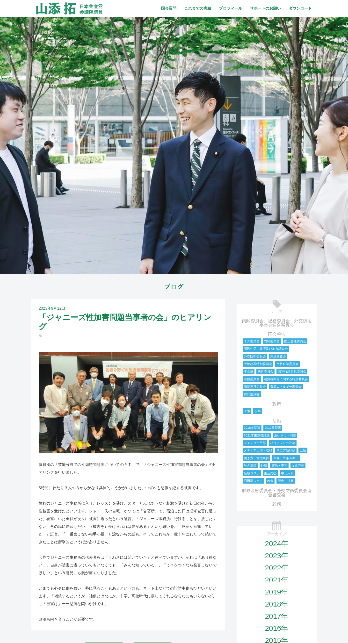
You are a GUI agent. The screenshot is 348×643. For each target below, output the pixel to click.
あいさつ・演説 (285, 435)
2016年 (276, 628)
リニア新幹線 (285, 450)
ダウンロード (300, 8)
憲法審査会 (278, 356)
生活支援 (270, 473)
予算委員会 (252, 341)
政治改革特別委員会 (258, 364)
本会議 (248, 371)
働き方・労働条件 (256, 458)
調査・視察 (286, 481)
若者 (270, 481)
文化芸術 (298, 465)
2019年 (276, 592)
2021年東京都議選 (257, 435)
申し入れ (287, 473)
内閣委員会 (272, 341)
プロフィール (230, 8)
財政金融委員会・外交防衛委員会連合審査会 (277, 492)
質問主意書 (252, 394)
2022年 (276, 568)
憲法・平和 (279, 465)
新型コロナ (252, 473)
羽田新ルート (253, 481)
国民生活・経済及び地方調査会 (266, 348)
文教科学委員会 (287, 364)
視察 (257, 411)
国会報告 (276, 334)
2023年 (276, 556)
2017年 (276, 616)
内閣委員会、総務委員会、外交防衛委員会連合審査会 (277, 323)
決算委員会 (265, 371)
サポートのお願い (265, 8)
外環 (264, 465)
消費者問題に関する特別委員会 (286, 379)
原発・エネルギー (285, 458)
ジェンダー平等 (255, 443)
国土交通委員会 (295, 341)
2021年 (276, 580)
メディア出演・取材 (258, 450)
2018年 (276, 604)
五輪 (303, 450)
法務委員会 (252, 379)
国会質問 (168, 8)
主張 (247, 411)
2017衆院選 (273, 427)
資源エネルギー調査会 (286, 386)
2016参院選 (252, 427)
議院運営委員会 (255, 386)
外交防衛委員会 (255, 356)
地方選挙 (250, 465)
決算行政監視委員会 (292, 371)
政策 (276, 404)
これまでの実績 (197, 8)
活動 (276, 420)
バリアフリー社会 (282, 443)
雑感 (276, 504)
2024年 (276, 544)
